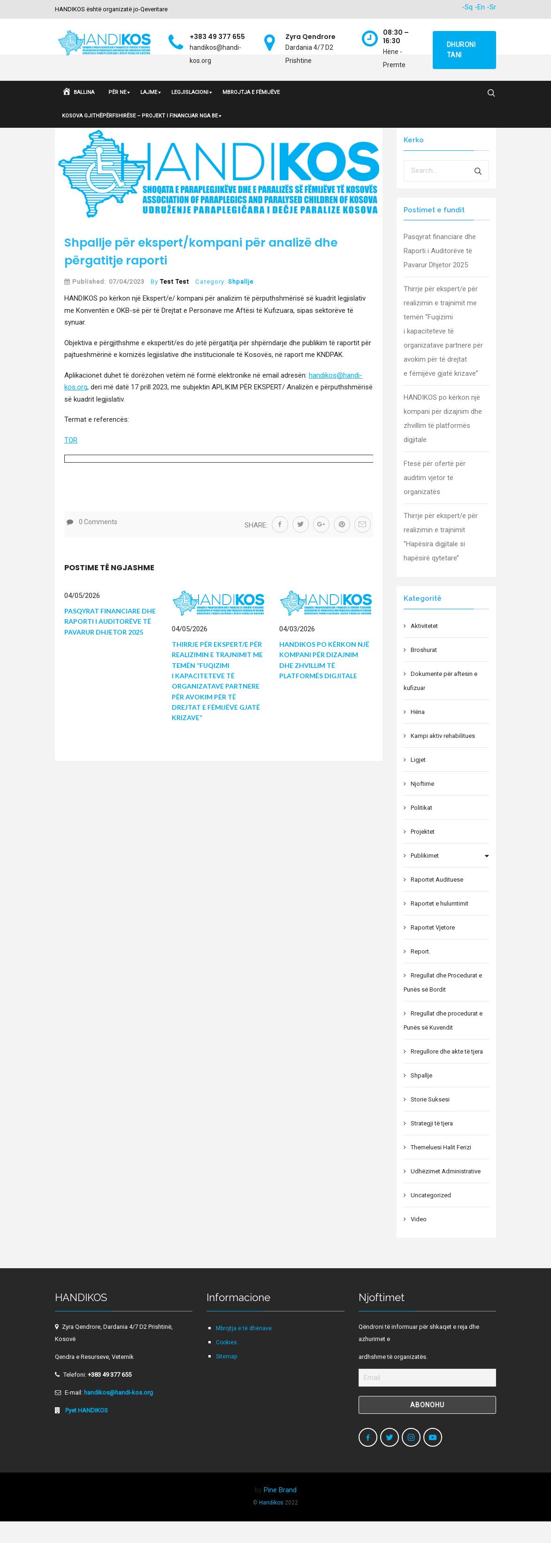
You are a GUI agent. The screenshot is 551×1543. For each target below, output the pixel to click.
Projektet (423, 852)
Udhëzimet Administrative (446, 1192)
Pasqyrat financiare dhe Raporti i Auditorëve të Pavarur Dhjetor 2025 (110, 642)
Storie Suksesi (430, 1120)
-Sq (467, 7)
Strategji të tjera (432, 1144)
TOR (70, 461)
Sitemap (226, 1377)
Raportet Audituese (437, 900)
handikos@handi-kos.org (118, 1413)
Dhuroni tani (461, 50)
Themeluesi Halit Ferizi (441, 1168)
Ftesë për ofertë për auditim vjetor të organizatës (435, 499)
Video (419, 1240)
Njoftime (422, 804)
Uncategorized (431, 1216)
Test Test (174, 302)
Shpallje (240, 302)
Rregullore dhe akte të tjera (447, 1072)
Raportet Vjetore (433, 948)
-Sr (491, 7)
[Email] (427, 1399)
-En (479, 7)
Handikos (271, 1523)
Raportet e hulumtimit (439, 924)
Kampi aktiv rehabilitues (443, 756)
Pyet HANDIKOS (86, 1431)
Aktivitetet (424, 647)
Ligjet (418, 780)
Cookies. (227, 1363)
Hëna (418, 733)
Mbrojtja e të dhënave (244, 1349)
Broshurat (424, 671)
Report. (420, 972)
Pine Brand (280, 1511)
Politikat (421, 828)
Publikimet (425, 876)
